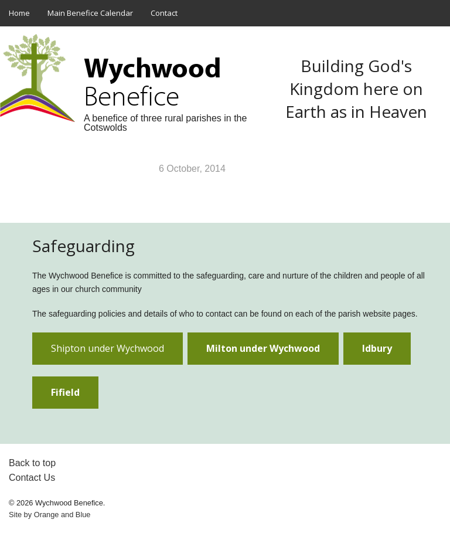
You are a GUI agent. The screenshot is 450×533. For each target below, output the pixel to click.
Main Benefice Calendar (90, 13)
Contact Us (32, 478)
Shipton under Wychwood (107, 348)
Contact (164, 13)
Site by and (49, 514)
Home (19, 13)
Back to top (32, 463)
